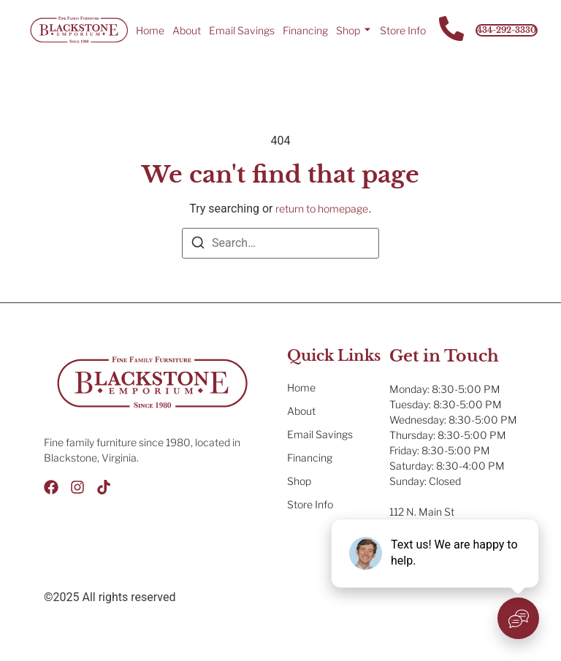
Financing (305, 30)
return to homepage (321, 208)
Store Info (403, 30)
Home (150, 30)
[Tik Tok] (103, 487)
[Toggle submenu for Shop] (366, 30)
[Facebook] (51, 487)
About (186, 30)
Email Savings (242, 30)
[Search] (198, 245)
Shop (348, 30)
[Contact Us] (451, 30)
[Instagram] (77, 487)
